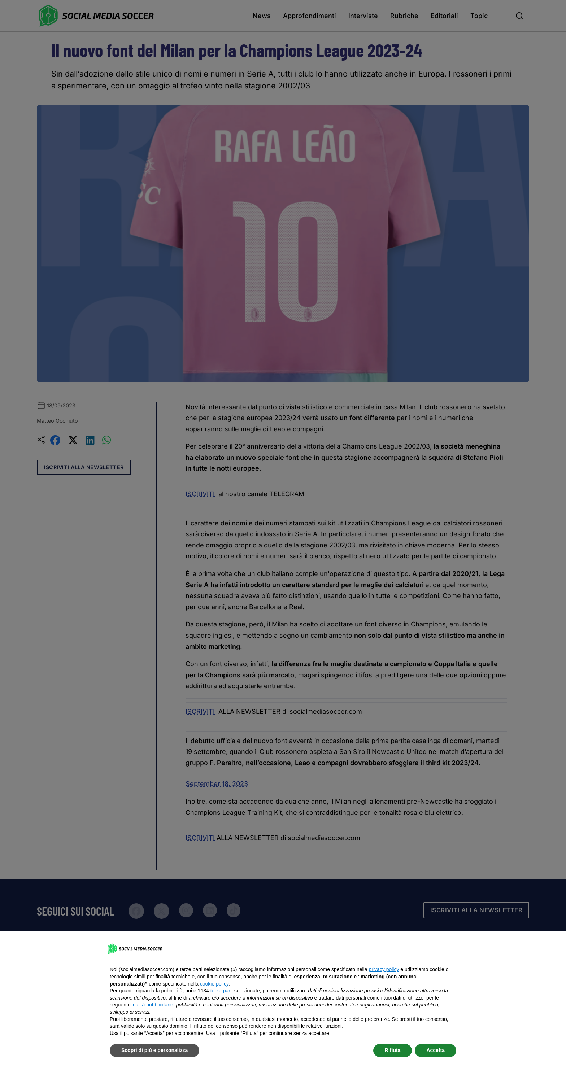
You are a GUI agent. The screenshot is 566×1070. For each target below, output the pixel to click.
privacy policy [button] (384, 969)
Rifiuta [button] (393, 1050)
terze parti (221, 990)
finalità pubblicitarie (151, 1005)
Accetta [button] (435, 1050)
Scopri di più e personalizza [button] (154, 1050)
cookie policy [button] (214, 984)
